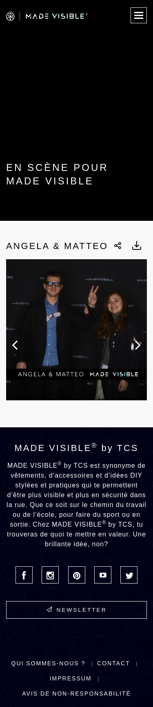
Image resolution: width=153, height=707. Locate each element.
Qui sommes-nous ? (48, 663)
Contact (113, 663)
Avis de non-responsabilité (76, 693)
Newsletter (77, 609)
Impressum (71, 678)
